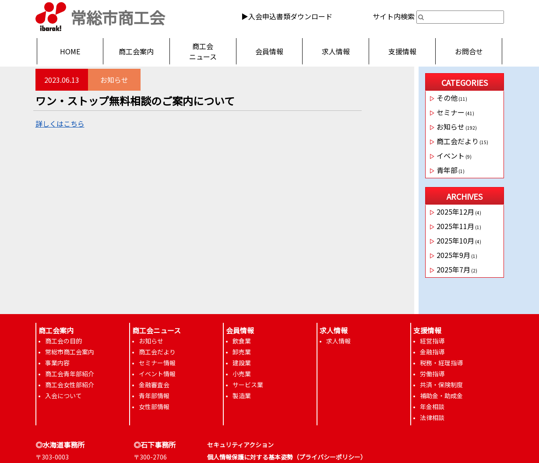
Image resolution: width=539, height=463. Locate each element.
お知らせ (114, 79)
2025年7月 (453, 269)
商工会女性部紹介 (69, 384)
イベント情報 (157, 373)
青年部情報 (154, 395)
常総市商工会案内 (69, 351)
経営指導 (432, 340)
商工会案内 (136, 51)
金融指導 (432, 351)
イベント (451, 155)
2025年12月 (455, 211)
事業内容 (57, 362)
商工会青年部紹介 (69, 373)
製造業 (242, 395)
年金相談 (432, 406)
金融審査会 (154, 384)
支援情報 (402, 51)
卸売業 (242, 351)
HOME (70, 51)
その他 (447, 97)
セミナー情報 (157, 362)
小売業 (242, 373)
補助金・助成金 (441, 395)
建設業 (242, 362)
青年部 (447, 170)
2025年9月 (453, 255)
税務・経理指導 (441, 362)
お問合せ (469, 51)
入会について (63, 395)
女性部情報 (154, 406)
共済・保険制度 (441, 384)
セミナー (451, 112)
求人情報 (336, 51)
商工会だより (458, 141)
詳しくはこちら (60, 123)
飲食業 (242, 340)
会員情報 (269, 51)
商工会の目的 (63, 340)
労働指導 (432, 373)
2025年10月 (455, 240)
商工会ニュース (203, 51)
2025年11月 (455, 226)
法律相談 (432, 417)
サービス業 (248, 384)
